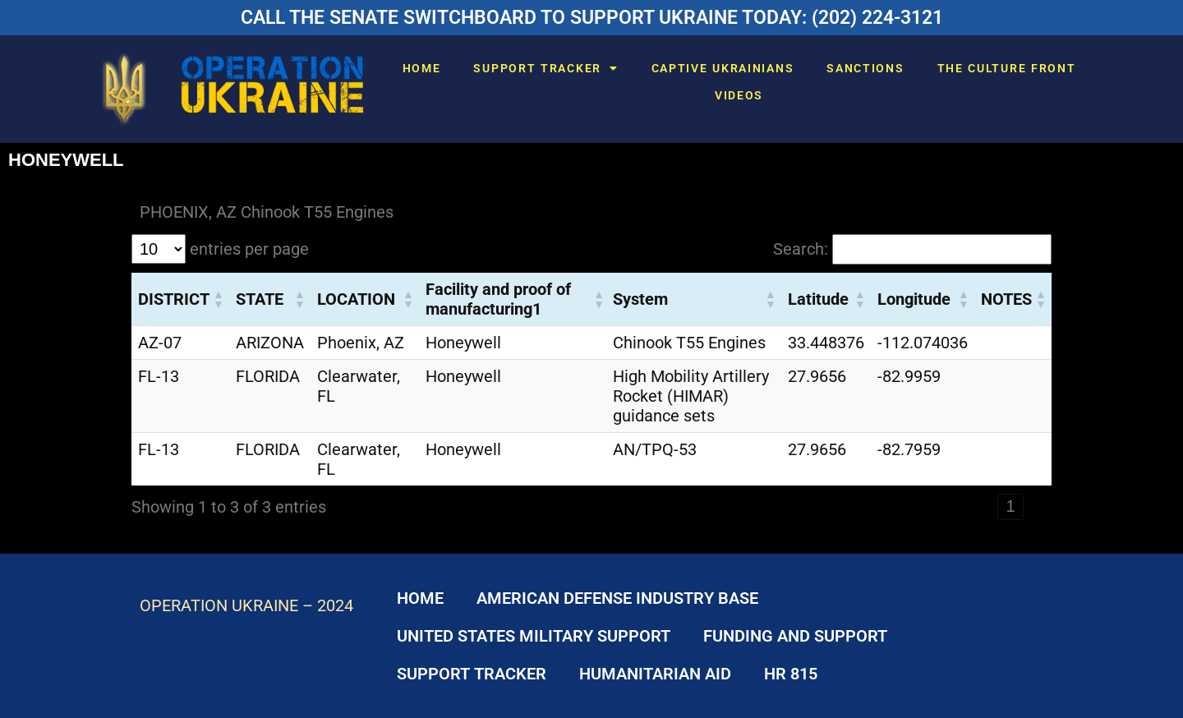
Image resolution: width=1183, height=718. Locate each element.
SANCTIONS (865, 68)
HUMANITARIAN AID (655, 673)
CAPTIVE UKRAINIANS (722, 68)
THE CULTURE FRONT (1006, 68)
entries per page (249, 249)
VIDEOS (739, 95)
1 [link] (1010, 506)
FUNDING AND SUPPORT (795, 636)
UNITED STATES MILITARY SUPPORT (533, 636)
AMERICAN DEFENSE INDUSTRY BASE (617, 598)
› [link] (1039, 506)
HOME (422, 68)
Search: (800, 249)
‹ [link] (983, 506)
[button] (218, 299)
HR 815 (790, 673)
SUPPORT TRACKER (545, 68)
